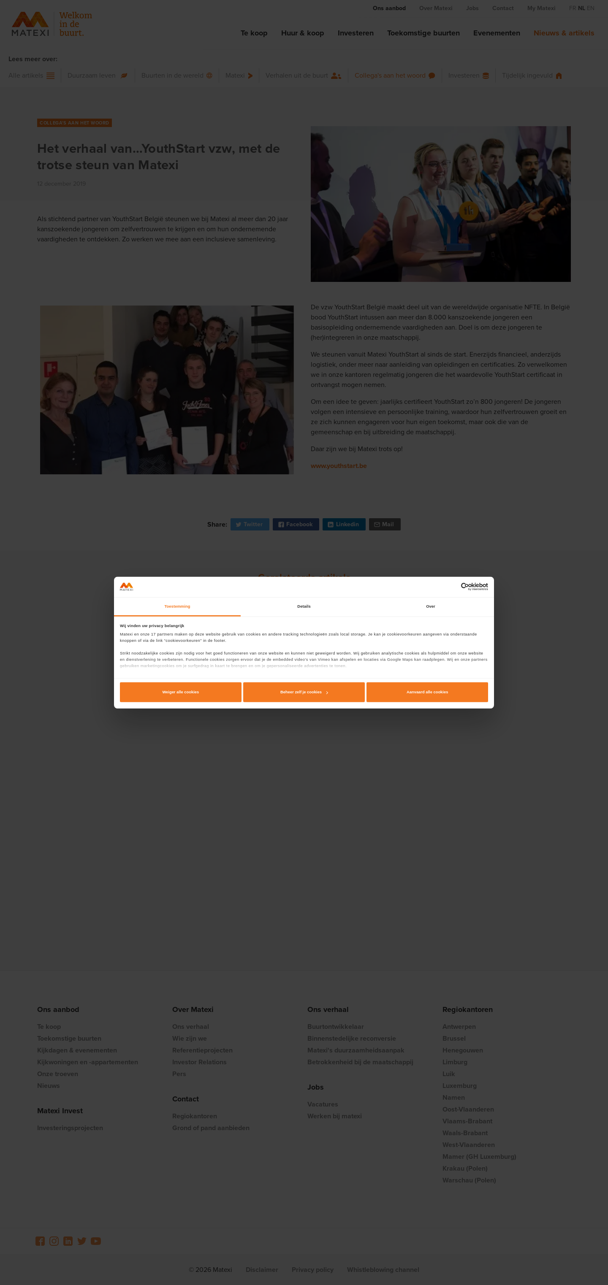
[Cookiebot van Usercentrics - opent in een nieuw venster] (451, 587)
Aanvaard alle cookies (427, 692)
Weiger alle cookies (180, 692)
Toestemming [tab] (177, 606)
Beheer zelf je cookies (304, 692)
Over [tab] (430, 606)
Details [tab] (303, 606)
